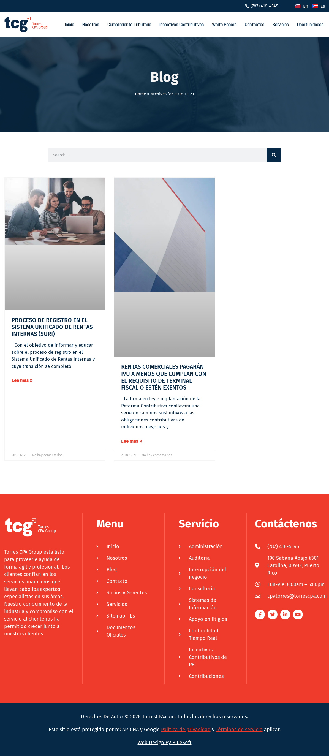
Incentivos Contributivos (181, 24)
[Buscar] (274, 155)
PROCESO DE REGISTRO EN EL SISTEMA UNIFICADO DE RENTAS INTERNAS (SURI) (52, 327)
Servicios (281, 24)
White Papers (224, 24)
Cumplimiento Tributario (129, 24)
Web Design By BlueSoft (165, 742)
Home (140, 93)
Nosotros (90, 24)
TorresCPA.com (158, 717)
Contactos (254, 24)
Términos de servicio (239, 730)
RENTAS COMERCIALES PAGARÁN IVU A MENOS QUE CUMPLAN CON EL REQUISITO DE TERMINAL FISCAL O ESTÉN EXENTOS (163, 377)
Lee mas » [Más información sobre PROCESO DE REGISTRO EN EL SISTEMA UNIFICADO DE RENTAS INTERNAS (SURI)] (22, 380)
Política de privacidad (186, 730)
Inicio (69, 24)
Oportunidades (310, 24)
